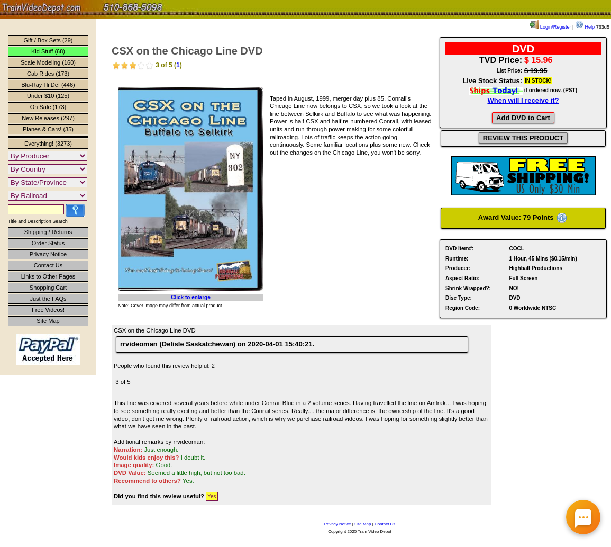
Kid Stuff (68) (48, 51)
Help (585, 27)
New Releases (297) (48, 118)
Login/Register (550, 27)
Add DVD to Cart (523, 118)
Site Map (48, 321)
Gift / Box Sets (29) (48, 40)
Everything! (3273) (48, 143)
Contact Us (48, 265)
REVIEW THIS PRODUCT (523, 138)
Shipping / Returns (48, 232)
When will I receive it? (523, 100)
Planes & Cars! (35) (48, 129)
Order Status (48, 243)
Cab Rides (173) (48, 73)
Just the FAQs (48, 298)
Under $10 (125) (48, 96)
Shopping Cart (48, 287)
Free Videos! (48, 310)
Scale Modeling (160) (48, 62)
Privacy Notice (48, 254)
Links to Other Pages (48, 276)
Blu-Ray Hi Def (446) (48, 85)
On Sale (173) (48, 107)
